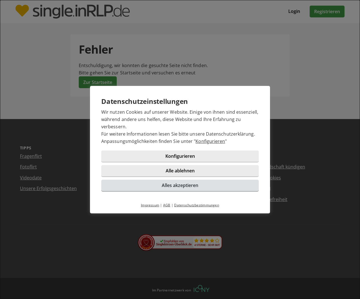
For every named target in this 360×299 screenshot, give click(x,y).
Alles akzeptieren (180, 185)
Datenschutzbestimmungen (196, 205)
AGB (166, 205)
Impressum (150, 205)
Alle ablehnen (180, 171)
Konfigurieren (210, 141)
